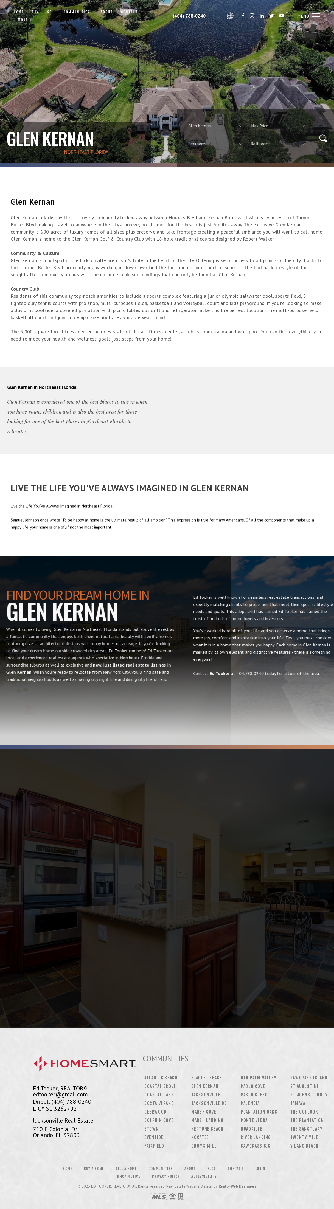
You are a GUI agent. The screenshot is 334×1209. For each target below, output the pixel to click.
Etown (151, 1129)
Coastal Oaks (159, 1095)
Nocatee (200, 1137)
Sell (51, 12)
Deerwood (155, 1112)
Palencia (250, 1103)
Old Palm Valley (258, 1078)
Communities (76, 12)
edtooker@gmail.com (60, 1094)
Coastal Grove (160, 1086)
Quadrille (251, 1129)
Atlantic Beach (160, 1078)
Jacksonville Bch (210, 1103)
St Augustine (304, 1086)
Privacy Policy (165, 1176)
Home (19, 12)
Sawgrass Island (309, 1078)
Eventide (154, 1137)
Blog (211, 1168)
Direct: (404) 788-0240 (62, 1101)
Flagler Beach (206, 1078)
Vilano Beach (304, 1146)
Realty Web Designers (238, 1186)
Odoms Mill (204, 1146)
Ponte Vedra (254, 1120)
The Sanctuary (306, 1129)
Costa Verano (159, 1103)
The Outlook (304, 1112)
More (23, 20)
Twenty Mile (304, 1137)
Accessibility (204, 1176)
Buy (35, 12)
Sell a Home (126, 1168)
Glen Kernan (205, 1086)
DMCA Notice (128, 1176)
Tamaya (297, 1103)
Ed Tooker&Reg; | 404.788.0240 (188, 16)
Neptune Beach (207, 1129)
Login (260, 1168)
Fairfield (154, 1146)
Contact (129, 12)
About (105, 12)
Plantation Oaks (259, 1112)
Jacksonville (206, 1095)
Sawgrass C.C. (256, 1146)
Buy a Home (94, 1168)
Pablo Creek (254, 1095)
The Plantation (307, 1120)
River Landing (256, 1137)
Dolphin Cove (158, 1120)
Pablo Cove (253, 1086)
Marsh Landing (207, 1120)
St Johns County (309, 1095)
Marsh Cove (204, 1112)
